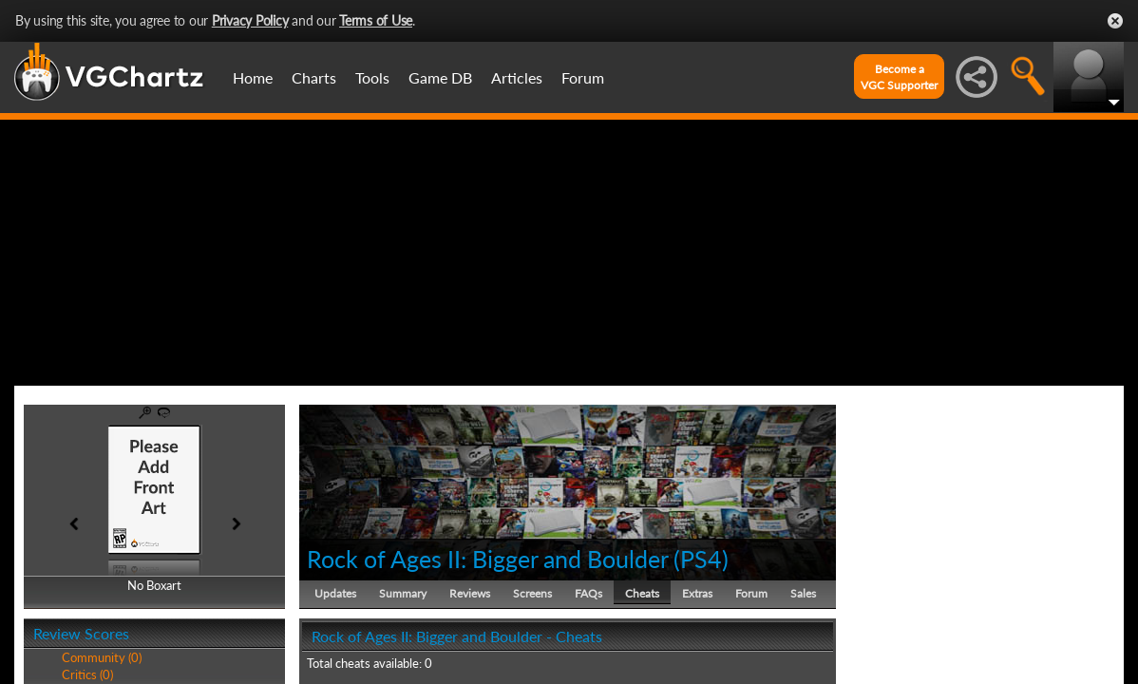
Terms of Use (375, 20)
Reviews (469, 593)
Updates (335, 593)
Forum (582, 77)
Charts (314, 77)
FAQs (588, 593)
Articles (516, 77)
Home (253, 77)
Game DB (440, 77)
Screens (532, 593)
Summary (403, 593)
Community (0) (102, 657)
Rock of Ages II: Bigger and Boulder (487, 558)
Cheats (642, 593)
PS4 (701, 558)
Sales (803, 593)
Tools (372, 77)
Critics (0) (87, 674)
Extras (697, 593)
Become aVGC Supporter (899, 77)
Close (1115, 20)
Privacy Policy (250, 20)
